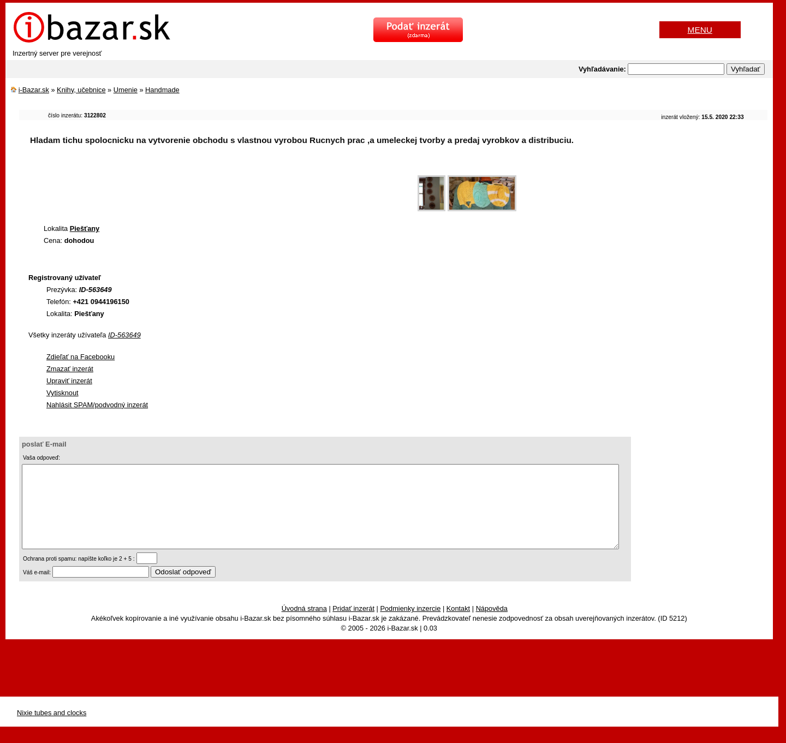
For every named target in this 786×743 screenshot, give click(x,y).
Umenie (126, 90)
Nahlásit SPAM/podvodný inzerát (97, 405)
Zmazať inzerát (69, 369)
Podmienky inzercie (410, 625)
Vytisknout (62, 393)
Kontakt (458, 625)
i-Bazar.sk (34, 90)
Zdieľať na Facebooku (80, 357)
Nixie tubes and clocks (51, 729)
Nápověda (492, 625)
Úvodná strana (304, 625)
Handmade (162, 90)
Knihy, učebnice (81, 90)
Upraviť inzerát (69, 381)
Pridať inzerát (353, 625)
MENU (700, 29)
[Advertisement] (217, 187)
